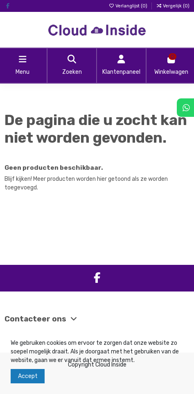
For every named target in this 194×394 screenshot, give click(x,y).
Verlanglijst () (128, 6)
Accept (28, 376)
